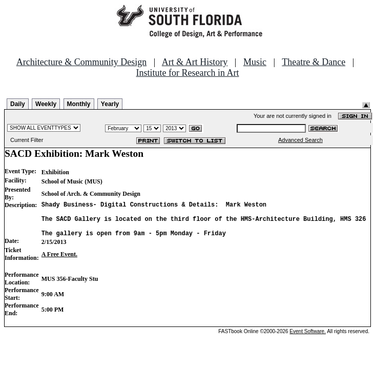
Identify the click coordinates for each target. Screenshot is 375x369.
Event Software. (307, 339)
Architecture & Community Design (81, 62)
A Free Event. (59, 261)
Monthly (79, 104)
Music (254, 62)
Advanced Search (300, 140)
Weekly (45, 104)
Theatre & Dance (313, 62)
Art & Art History (195, 62)
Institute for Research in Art (187, 73)
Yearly (110, 104)
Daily (17, 104)
